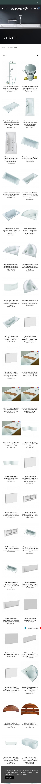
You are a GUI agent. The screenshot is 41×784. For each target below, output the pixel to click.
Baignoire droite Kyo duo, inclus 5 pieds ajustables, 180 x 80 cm (30, 158)
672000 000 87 (30, 377)
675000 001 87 (11, 271)
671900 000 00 (11, 447)
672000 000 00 (11, 413)
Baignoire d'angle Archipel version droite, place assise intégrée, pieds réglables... (30, 302)
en (37, 2)
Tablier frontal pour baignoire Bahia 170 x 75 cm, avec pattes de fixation (11, 548)
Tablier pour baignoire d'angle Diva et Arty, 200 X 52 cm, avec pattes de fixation (11, 760)
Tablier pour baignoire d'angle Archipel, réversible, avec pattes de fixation (11, 303)
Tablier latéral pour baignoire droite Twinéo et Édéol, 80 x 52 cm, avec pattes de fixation (30, 479)
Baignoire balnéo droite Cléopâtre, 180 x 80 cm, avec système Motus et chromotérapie (11, 159)
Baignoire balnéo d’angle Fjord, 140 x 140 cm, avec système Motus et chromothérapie (30, 689)
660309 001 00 (30, 693)
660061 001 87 (30, 764)
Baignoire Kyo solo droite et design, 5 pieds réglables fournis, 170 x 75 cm (11, 194)
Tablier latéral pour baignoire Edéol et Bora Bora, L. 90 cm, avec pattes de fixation (11, 374)
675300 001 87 (30, 199)
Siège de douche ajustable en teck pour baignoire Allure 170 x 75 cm (30, 409)
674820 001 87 (11, 307)
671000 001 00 (11, 481)
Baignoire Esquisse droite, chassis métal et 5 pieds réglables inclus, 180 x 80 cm (11, 123)
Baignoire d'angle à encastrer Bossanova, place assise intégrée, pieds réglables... (30, 231)
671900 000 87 (30, 413)
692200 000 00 (11, 91)
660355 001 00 (11, 623)
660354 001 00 (11, 656)
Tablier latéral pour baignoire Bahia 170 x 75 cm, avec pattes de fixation (11, 514)
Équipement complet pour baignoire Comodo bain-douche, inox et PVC (11, 88)
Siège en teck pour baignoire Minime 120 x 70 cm (30, 724)
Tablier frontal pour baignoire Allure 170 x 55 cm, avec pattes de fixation (30, 514)
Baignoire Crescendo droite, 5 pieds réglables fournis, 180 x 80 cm (11, 337)
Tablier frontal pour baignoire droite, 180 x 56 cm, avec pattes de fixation (30, 584)
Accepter (9, 778)
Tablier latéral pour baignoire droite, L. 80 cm (11, 653)
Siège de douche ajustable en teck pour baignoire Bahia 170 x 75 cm (11, 443)
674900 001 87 (30, 271)
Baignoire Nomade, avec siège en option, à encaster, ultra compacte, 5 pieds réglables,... (11, 231)
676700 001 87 (11, 127)
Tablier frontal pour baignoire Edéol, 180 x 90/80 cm (11, 478)
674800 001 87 (30, 305)
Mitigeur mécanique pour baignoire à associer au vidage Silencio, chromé (30, 88)
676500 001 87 (30, 161)
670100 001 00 (29, 483)
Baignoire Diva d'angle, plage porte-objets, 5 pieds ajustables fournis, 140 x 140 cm (11, 267)
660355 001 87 (30, 587)
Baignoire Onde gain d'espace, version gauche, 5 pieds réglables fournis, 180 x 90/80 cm (29, 760)
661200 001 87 (30, 553)
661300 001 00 (11, 551)
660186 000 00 (30, 728)
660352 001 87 (11, 692)
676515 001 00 (11, 163)
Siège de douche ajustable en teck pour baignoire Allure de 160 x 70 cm (30, 373)
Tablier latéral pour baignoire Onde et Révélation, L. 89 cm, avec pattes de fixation (30, 338)
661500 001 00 (11, 517)
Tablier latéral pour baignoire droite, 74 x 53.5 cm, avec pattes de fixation (11, 688)
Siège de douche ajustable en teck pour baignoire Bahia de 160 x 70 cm (11, 409)
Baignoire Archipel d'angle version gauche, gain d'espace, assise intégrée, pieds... (30, 267)
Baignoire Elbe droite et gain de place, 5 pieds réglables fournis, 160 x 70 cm (30, 195)
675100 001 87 (29, 235)
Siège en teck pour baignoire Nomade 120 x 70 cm (11, 724)
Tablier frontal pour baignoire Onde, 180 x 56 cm (30, 443)
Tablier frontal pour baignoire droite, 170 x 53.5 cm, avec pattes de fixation (30, 654)
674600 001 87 (11, 341)
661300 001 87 (30, 517)
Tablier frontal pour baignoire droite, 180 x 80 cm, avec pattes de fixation (11, 620)
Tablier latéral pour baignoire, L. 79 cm (30, 619)
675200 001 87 (11, 235)
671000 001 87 (29, 447)
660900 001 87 (11, 589)
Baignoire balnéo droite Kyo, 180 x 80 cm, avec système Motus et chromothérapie (30, 123)
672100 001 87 (29, 342)
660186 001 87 (11, 728)
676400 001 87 (11, 197)
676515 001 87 (29, 127)
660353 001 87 (30, 657)
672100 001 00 (11, 378)
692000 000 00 (30, 91)
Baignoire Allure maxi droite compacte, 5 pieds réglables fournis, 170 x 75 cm (30, 549)
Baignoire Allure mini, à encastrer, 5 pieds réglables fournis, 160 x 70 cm (11, 585)
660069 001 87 (11, 764)
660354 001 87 (30, 622)
